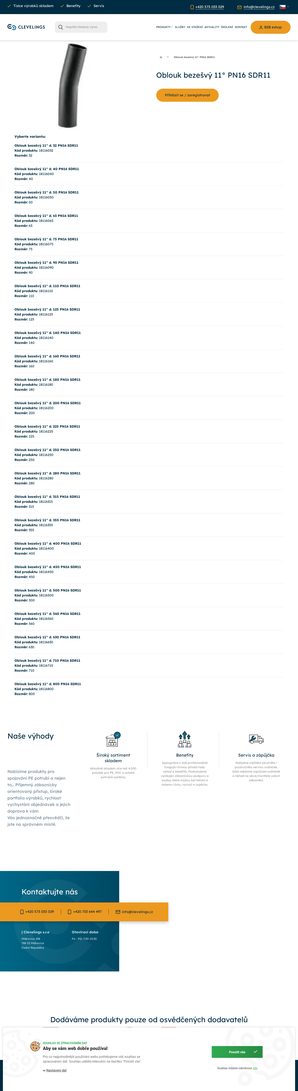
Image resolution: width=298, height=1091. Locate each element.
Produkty (164, 27)
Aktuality (211, 27)
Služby (180, 27)
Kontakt (241, 27)
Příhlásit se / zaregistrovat (187, 95)
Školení (227, 27)
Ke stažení (195, 27)
